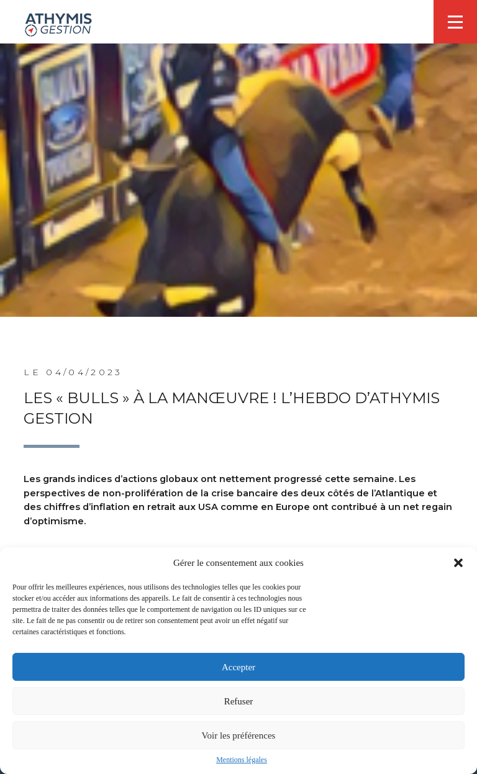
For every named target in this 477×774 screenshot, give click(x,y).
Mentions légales (241, 759)
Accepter (238, 667)
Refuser (238, 701)
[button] (458, 563)
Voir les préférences (239, 735)
